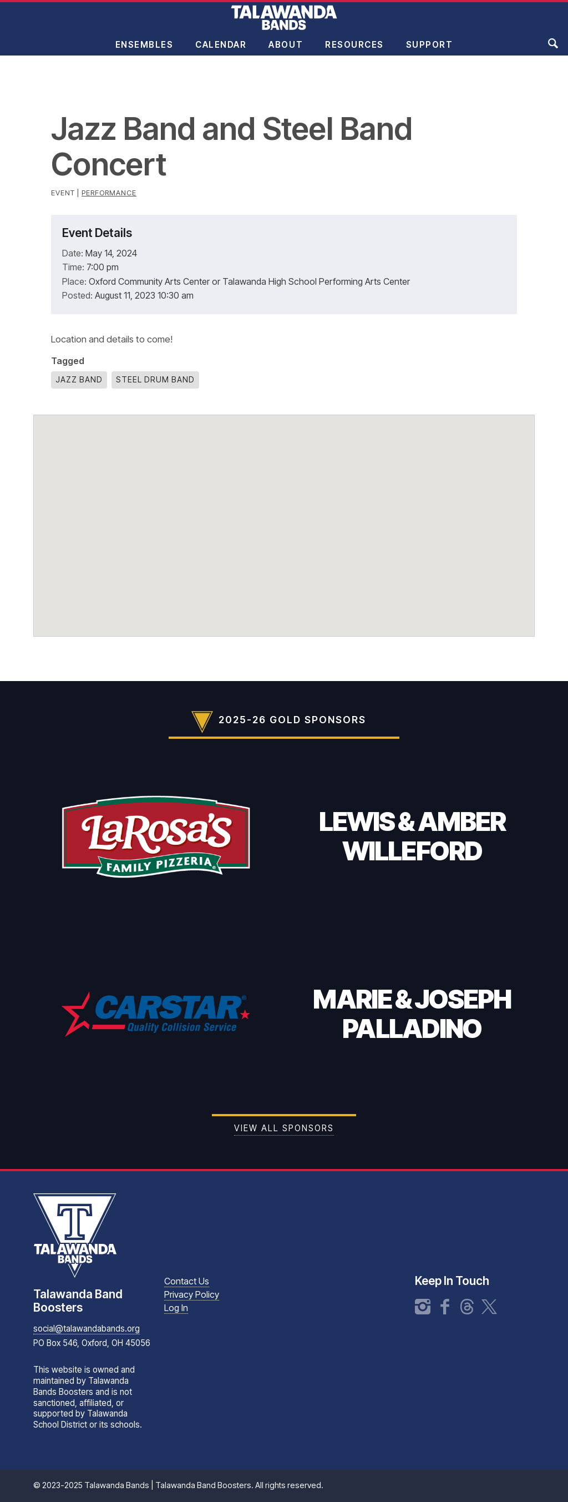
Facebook (445, 1306)
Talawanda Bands (284, 24)
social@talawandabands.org (86, 1328)
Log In (176, 1307)
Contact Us (186, 1281)
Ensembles (144, 52)
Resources (354, 52)
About (285, 52)
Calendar (220, 52)
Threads (467, 1306)
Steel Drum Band (155, 379)
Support (429, 52)
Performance (109, 193)
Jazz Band (79, 379)
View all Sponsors (284, 1128)
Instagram (422, 1306)
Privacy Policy (191, 1294)
